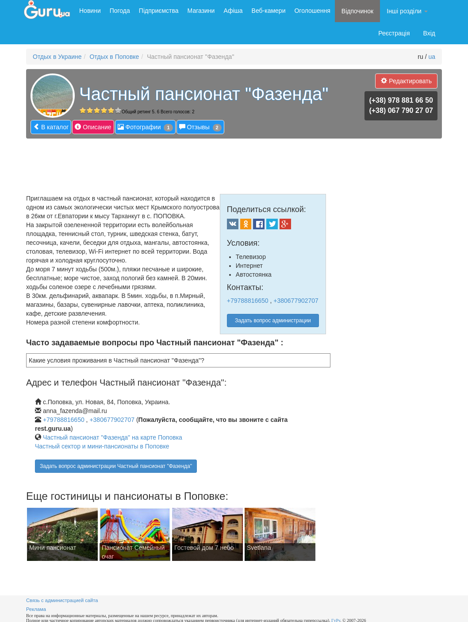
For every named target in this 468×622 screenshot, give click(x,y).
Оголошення (312, 10)
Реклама (36, 609)
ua (431, 56)
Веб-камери (269, 10)
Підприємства (159, 10)
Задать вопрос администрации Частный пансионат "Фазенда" (116, 466)
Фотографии (145, 127)
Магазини (201, 10)
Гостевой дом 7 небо (204, 547)
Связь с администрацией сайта (62, 600)
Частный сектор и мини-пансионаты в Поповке (102, 446)
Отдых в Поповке (114, 56)
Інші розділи (407, 11)
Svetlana (259, 547)
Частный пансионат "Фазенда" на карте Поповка (112, 437)
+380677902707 (295, 300)
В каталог (51, 127)
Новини (90, 10)
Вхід (429, 33)
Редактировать (406, 81)
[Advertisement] (187, 163)
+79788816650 (248, 300)
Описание (93, 127)
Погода (120, 10)
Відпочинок (357, 11)
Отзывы (200, 127)
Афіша (232, 10)
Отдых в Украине (57, 56)
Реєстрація (394, 33)
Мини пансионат (52, 547)
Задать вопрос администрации (273, 320)
